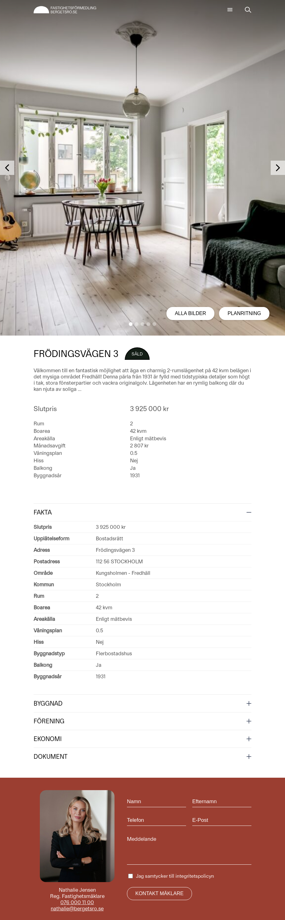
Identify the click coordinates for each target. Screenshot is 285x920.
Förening (49, 721)
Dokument (51, 756)
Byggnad (48, 703)
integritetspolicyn (194, 876)
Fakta (43, 512)
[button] (131, 324)
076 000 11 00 (77, 902)
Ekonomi (48, 739)
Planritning (244, 313)
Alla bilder (190, 313)
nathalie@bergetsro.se (77, 908)
